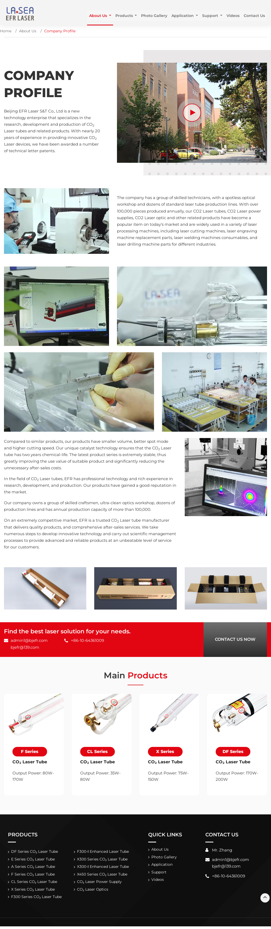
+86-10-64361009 (87, 640)
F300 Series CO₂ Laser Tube (36, 899)
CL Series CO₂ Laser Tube (34, 883)
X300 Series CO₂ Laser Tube (102, 860)
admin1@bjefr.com (29, 640)
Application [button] (183, 15)
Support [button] (210, 15)
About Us (27, 31)
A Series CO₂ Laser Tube (33, 868)
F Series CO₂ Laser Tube (33, 875)
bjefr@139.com (25, 647)
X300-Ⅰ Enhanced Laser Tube (103, 868)
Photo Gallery (154, 15)
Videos (232, 15)
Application (162, 866)
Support (159, 873)
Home (5, 31)
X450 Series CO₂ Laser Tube (102, 875)
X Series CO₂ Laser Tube (33, 891)
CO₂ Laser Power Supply (99, 883)
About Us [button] (98, 15)
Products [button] (124, 15)
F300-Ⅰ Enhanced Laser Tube (103, 852)
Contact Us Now (235, 639)
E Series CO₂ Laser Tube (33, 860)
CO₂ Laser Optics (92, 891)
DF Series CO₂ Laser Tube (34, 852)
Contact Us (254, 15)
